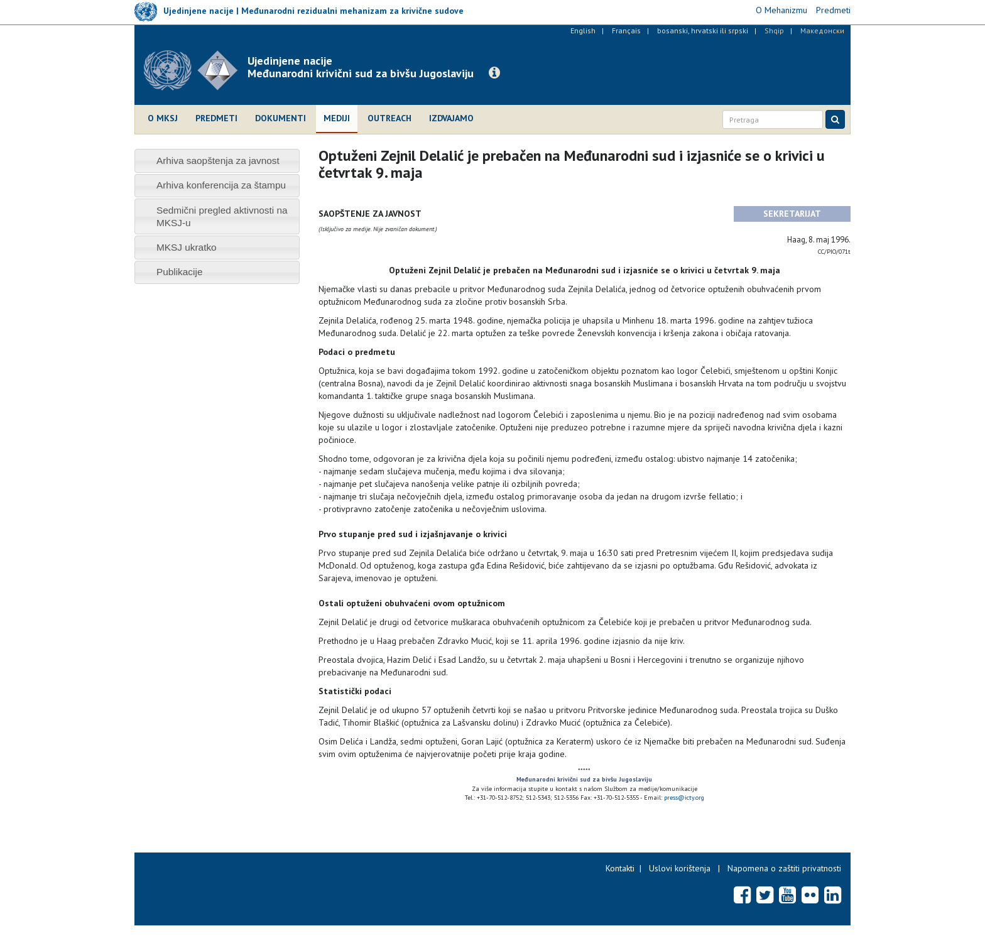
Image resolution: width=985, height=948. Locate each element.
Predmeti (216, 118)
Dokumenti (280, 118)
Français (626, 30)
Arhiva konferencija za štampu (221, 185)
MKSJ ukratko (186, 247)
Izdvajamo (451, 118)
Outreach (389, 118)
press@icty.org (684, 797)
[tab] (217, 160)
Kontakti (620, 868)
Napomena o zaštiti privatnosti (784, 868)
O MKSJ (163, 118)
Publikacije (179, 271)
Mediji (337, 118)
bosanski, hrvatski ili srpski (702, 30)
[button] (494, 73)
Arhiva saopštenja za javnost (218, 160)
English (583, 30)
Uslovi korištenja (679, 868)
